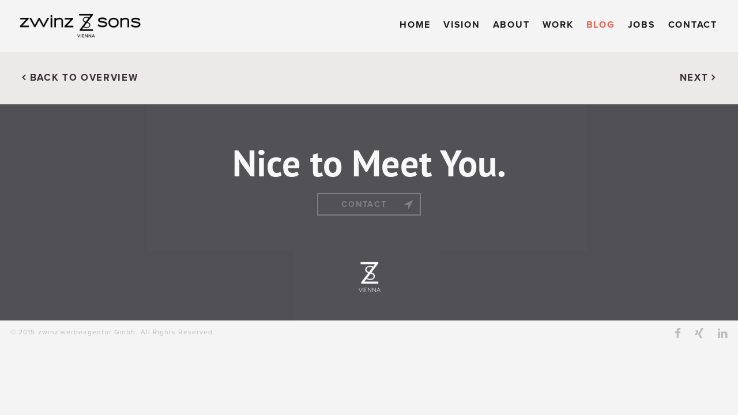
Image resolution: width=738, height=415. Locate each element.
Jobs (642, 25)
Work (558, 25)
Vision (461, 25)
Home (415, 25)
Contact (692, 25)
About (511, 25)
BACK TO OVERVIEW (80, 78)
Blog (600, 25)
